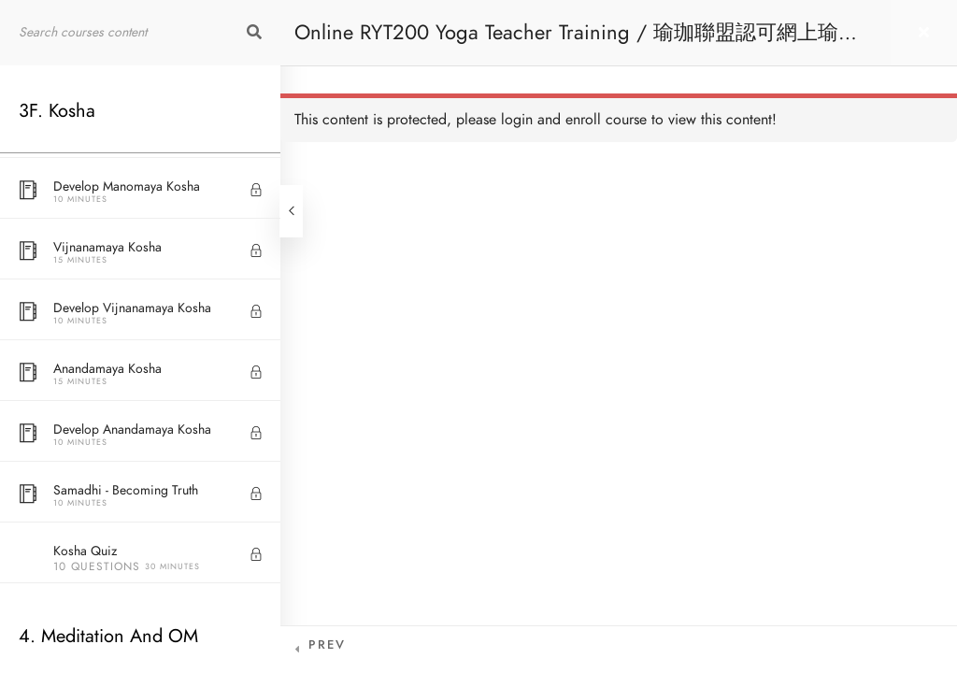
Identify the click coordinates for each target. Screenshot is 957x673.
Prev (327, 645)
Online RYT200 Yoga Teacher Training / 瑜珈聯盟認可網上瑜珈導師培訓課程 (576, 41)
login (517, 119)
